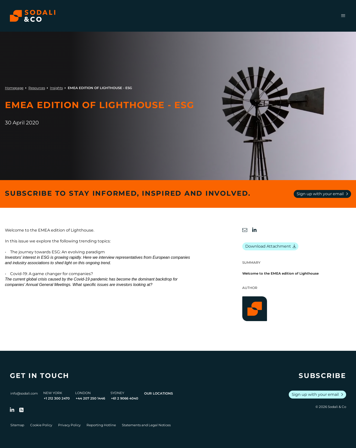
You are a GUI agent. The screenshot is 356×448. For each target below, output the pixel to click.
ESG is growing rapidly (61, 257)
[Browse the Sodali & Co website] (32, 16)
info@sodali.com (24, 393)
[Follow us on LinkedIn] (12, 409)
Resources (36, 88)
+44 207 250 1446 (90, 398)
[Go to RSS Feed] (21, 409)
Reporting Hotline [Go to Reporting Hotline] (101, 425)
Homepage (14, 88)
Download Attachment (271, 246)
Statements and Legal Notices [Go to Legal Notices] (146, 425)
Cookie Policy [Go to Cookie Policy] (41, 425)
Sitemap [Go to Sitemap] (17, 425)
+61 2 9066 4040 (124, 398)
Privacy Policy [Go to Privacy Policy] (69, 425)
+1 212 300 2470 (57, 398)
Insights (56, 88)
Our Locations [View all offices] (158, 393)
